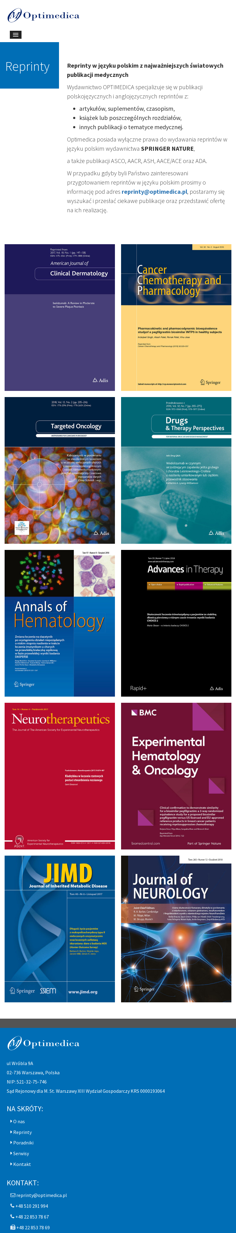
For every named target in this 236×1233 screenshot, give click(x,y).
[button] (18, 1121)
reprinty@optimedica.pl (154, 191)
